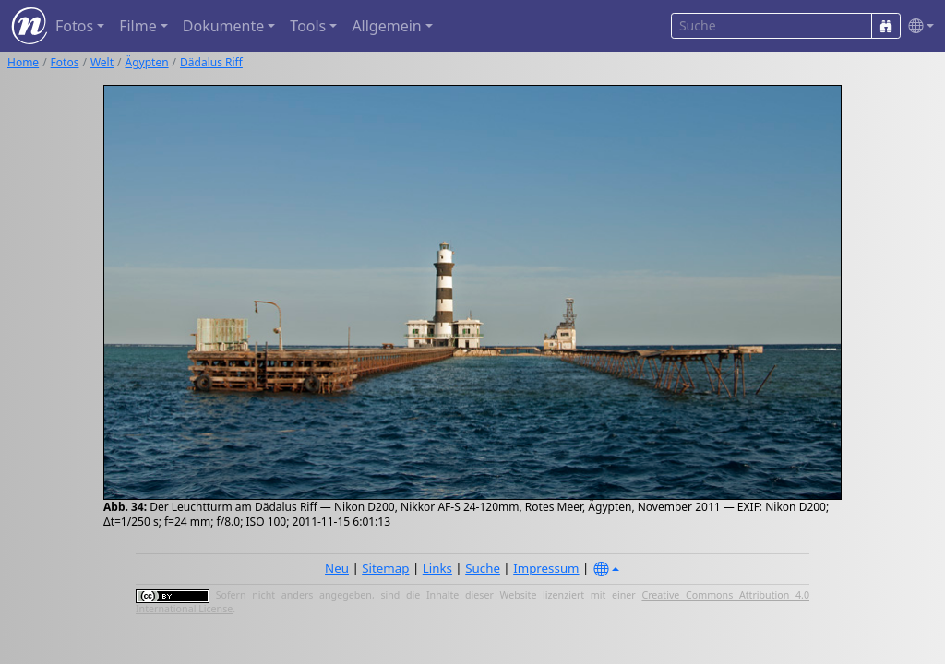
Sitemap (385, 568)
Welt (102, 62)
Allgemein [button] (386, 26)
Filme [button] (138, 26)
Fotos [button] (74, 26)
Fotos (65, 62)
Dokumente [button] (223, 26)
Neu (337, 568)
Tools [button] (308, 26)
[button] (917, 26)
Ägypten (147, 62)
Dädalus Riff (211, 62)
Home (23, 62)
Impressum (546, 568)
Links (437, 568)
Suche (482, 568)
